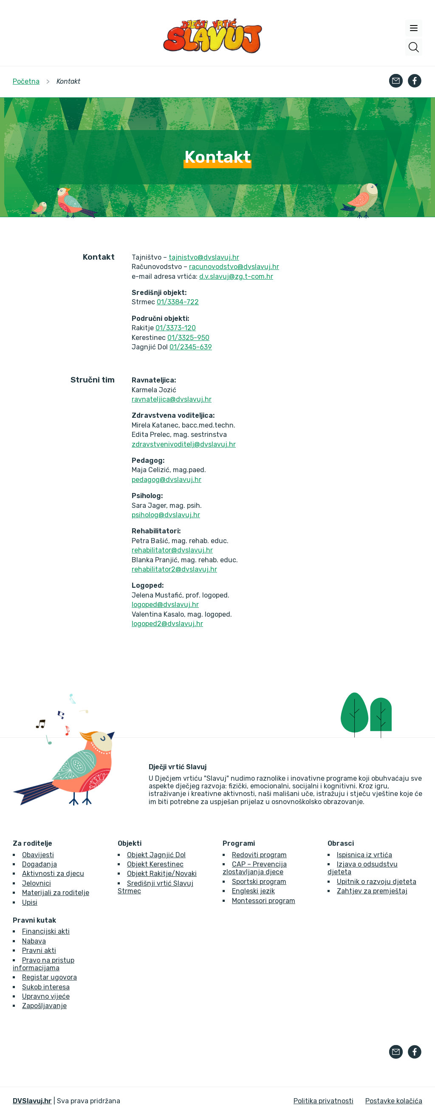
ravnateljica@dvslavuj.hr (172, 399)
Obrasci (341, 843)
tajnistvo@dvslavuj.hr (204, 257)
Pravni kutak (34, 920)
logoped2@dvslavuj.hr (167, 624)
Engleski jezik (253, 891)
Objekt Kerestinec (155, 864)
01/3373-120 (175, 328)
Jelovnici (36, 883)
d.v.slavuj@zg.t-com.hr (236, 276)
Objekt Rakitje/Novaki (162, 874)
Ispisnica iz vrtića (364, 855)
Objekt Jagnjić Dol (156, 855)
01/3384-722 (178, 302)
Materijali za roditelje (55, 893)
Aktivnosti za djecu (53, 874)
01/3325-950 (188, 338)
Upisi (29, 902)
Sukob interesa (46, 987)
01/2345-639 (190, 347)
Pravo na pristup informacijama (43, 964)
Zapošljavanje (44, 1006)
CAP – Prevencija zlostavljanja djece (255, 868)
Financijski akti (46, 931)
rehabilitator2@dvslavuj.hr (174, 569)
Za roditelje (32, 843)
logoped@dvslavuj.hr (165, 605)
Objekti (129, 843)
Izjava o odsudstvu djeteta (363, 868)
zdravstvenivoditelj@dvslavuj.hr (184, 444)
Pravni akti (39, 950)
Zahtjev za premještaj (372, 891)
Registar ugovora (49, 977)
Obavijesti (38, 855)
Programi (239, 843)
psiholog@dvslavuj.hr (166, 515)
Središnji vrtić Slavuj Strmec (155, 887)
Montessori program (263, 901)
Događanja (39, 864)
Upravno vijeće (46, 996)
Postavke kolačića (393, 1101)
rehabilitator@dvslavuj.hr (172, 550)
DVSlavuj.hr (32, 1101)
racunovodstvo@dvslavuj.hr (234, 267)
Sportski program (259, 882)
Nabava (34, 941)
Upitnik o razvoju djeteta (376, 882)
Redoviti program (259, 855)
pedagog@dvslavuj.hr (166, 480)
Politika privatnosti (323, 1101)
